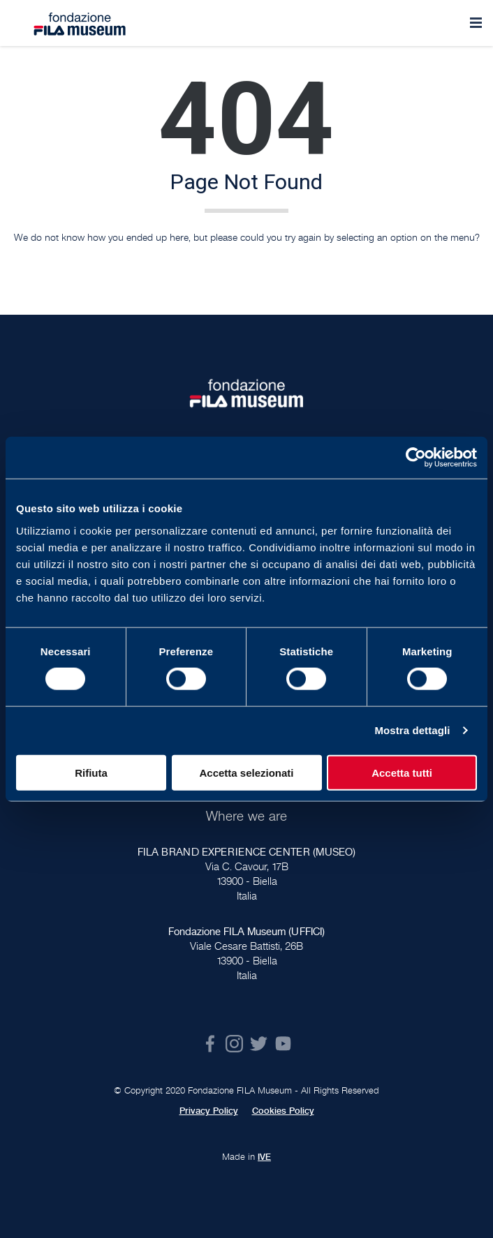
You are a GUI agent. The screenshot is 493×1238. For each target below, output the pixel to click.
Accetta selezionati (246, 772)
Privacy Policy (208, 1111)
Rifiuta (91, 772)
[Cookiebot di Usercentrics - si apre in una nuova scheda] (416, 457)
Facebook (210, 1043)
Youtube (283, 1043)
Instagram (234, 1043)
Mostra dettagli (412, 730)
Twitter (258, 1043)
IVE (264, 1157)
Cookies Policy (283, 1111)
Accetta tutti (401, 772)
